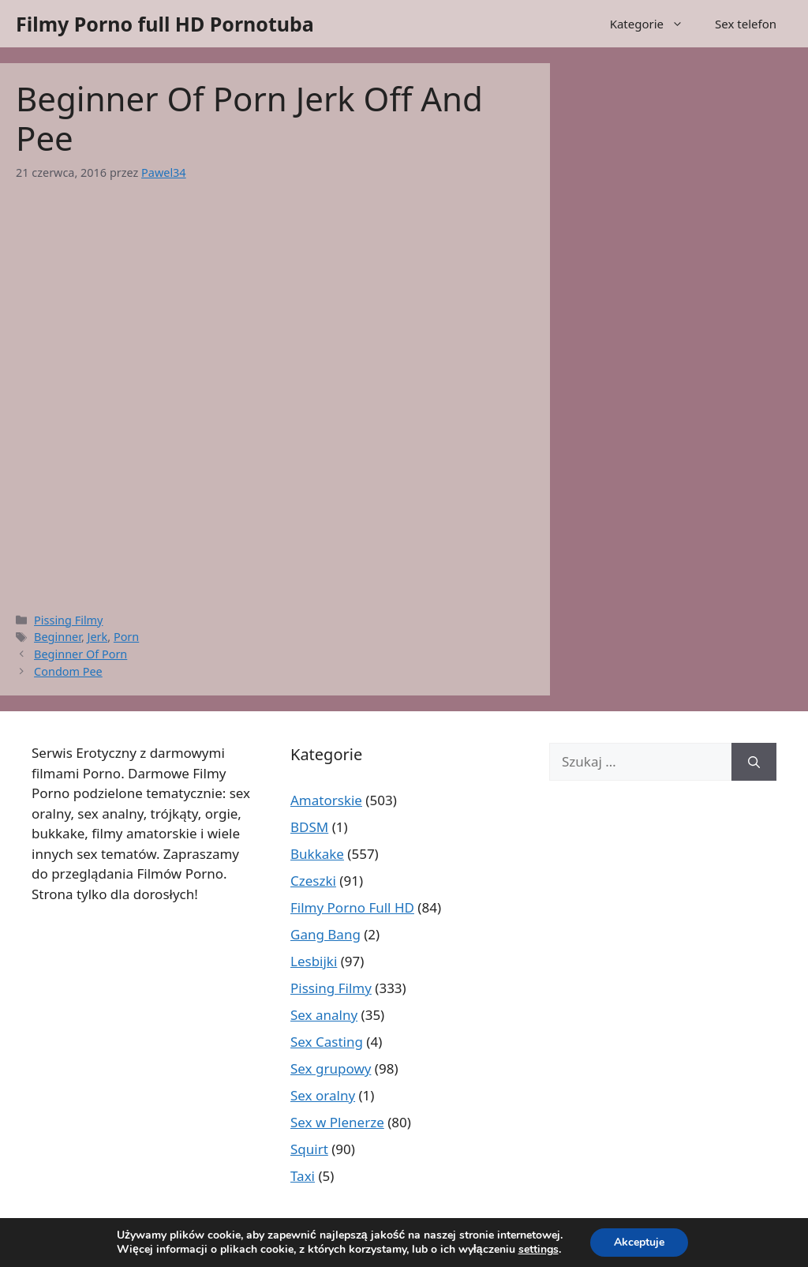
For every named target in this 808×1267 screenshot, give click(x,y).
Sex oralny (322, 1095)
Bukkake (317, 854)
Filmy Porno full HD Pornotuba (165, 23)
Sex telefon (745, 24)
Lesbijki (313, 961)
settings (538, 1250)
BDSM (309, 827)
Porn (126, 636)
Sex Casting (326, 1042)
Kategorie (654, 23)
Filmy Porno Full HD (352, 907)
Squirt (309, 1149)
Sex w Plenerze (337, 1122)
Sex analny (323, 1015)
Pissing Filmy (68, 620)
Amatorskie (326, 800)
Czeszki (313, 881)
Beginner (57, 636)
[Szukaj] (753, 762)
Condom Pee (68, 671)
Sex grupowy (330, 1068)
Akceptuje (639, 1242)
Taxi (302, 1176)
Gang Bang (325, 934)
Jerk (98, 636)
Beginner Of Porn (80, 654)
